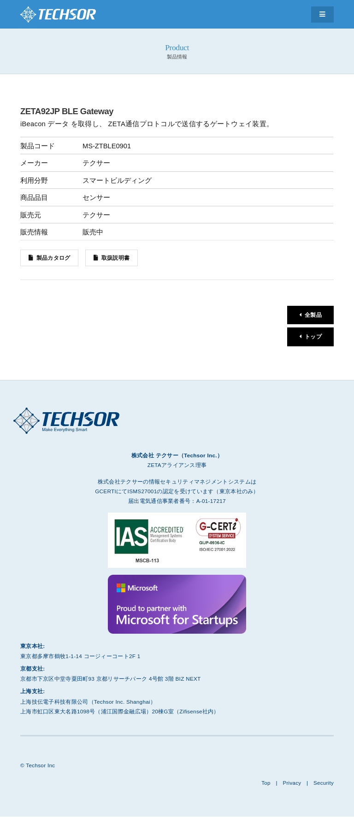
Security (323, 784)
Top (265, 784)
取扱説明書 (116, 258)
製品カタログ (53, 258)
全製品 (313, 315)
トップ (313, 338)
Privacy (291, 784)
